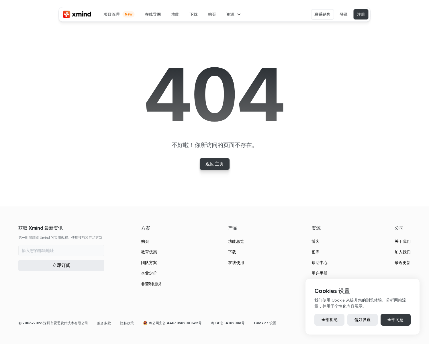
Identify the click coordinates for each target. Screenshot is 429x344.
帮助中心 (320, 263)
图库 (316, 252)
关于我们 (403, 241)
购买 (145, 241)
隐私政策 (127, 323)
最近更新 (403, 263)
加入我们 (403, 252)
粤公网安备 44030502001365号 (175, 323)
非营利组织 (151, 284)
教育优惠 (149, 252)
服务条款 (104, 323)
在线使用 (236, 263)
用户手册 (320, 273)
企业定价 (149, 273)
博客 (316, 241)
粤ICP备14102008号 (228, 323)
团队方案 (149, 263)
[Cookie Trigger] (265, 323)
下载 (232, 252)
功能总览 (236, 241)
